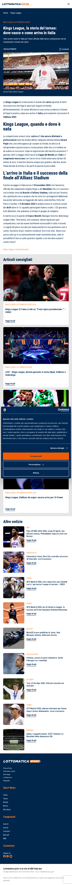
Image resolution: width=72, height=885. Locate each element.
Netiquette (6, 781)
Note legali (6, 774)
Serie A (5, 824)
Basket (5, 802)
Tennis (5, 799)
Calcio (5, 795)
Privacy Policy (7, 768)
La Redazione (7, 777)
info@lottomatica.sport (47, 872)
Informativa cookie (9, 771)
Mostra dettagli (57, 448)
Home (5, 13)
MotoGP (6, 835)
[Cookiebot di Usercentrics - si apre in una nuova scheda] (58, 410)
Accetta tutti (36, 456)
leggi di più (10, 321)
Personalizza (36, 464)
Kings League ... (17, 13)
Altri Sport (7, 810)
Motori (5, 806)
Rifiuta (36, 473)
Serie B (5, 828)
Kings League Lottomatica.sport (16, 249)
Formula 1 (6, 831)
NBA (4, 838)
